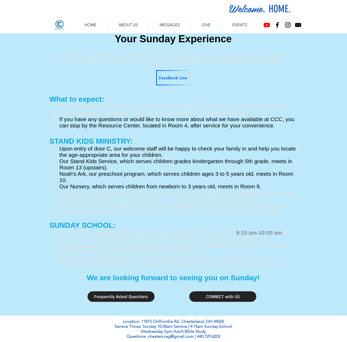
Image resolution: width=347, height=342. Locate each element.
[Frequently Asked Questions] (121, 296)
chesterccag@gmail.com (238, 239)
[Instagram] (288, 25)
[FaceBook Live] (173, 77)
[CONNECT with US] (222, 296)
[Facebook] (277, 25)
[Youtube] (267, 25)
